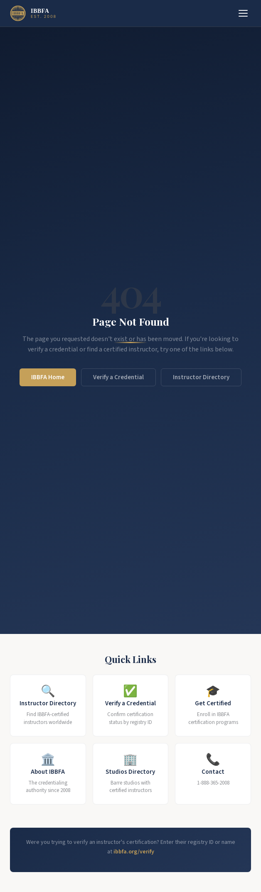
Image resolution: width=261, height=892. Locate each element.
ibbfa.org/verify (133, 852)
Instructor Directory (201, 377)
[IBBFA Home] (33, 13)
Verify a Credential (118, 377)
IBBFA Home (47, 377)
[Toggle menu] (243, 13)
